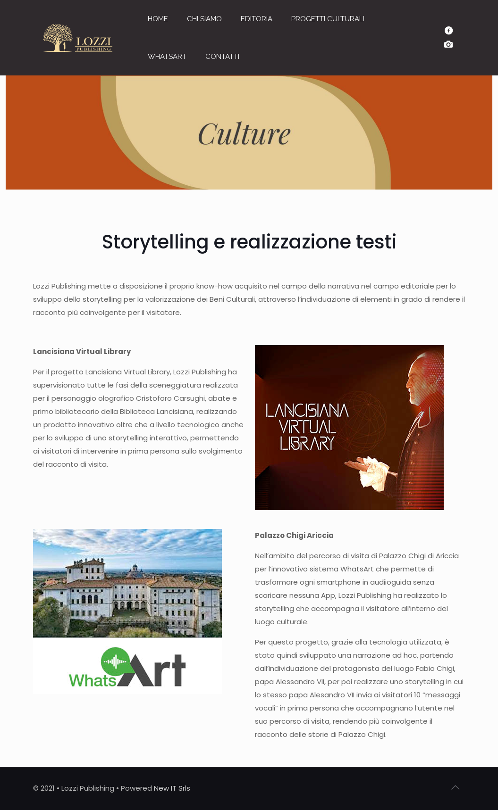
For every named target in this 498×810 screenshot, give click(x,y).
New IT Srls (172, 788)
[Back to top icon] (455, 787)
